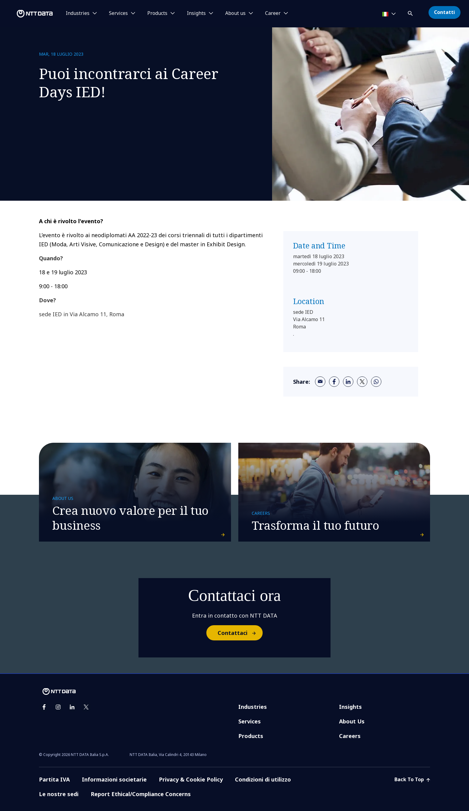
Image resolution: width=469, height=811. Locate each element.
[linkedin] (348, 381)
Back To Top (412, 779)
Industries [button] (77, 13)
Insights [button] (196, 13)
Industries (252, 706)
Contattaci (240, 633)
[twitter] (362, 381)
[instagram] (58, 707)
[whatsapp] (376, 381)
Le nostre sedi (59, 794)
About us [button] (235, 13)
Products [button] (157, 13)
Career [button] (273, 13)
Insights (350, 706)
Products (250, 736)
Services (249, 721)
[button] (411, 12)
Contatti (444, 12)
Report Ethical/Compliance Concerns (141, 794)
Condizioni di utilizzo (263, 779)
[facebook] (334, 381)
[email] (320, 381)
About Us (352, 721)
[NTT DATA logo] (27, 13)
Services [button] (118, 13)
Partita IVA (54, 779)
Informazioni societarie (114, 779)
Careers (350, 736)
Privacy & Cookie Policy (191, 779)
